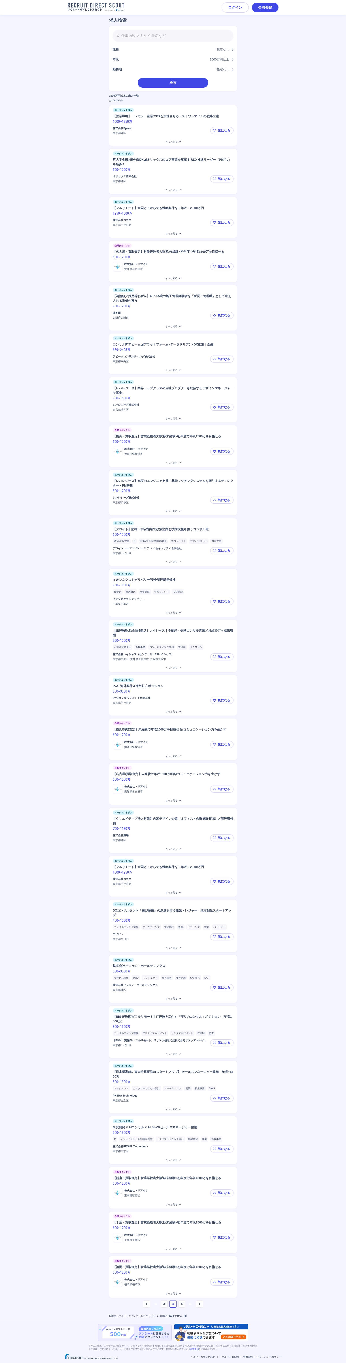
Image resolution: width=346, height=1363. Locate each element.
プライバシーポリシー (269, 1356)
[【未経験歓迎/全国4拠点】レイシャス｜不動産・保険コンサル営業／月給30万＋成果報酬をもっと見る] (173, 668)
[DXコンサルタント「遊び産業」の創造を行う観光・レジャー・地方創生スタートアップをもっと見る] (173, 948)
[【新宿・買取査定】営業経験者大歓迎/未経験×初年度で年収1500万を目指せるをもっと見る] (173, 1204)
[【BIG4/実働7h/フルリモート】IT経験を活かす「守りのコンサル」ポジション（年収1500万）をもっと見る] (173, 1054)
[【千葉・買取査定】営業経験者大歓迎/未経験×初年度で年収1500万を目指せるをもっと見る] (173, 1249)
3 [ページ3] (164, 1304)
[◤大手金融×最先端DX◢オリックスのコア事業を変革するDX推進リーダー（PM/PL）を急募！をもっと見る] (173, 190)
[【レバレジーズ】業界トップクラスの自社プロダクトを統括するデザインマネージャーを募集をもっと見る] (173, 418)
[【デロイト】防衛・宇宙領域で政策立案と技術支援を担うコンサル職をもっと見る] (173, 562)
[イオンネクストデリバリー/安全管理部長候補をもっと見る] (173, 612)
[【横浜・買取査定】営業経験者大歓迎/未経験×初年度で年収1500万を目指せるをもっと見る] (173, 463)
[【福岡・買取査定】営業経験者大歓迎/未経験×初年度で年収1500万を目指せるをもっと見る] (173, 1293)
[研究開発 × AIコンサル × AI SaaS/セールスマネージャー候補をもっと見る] (173, 1160)
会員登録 (265, 7)
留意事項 (194, 1349)
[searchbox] (173, 36)
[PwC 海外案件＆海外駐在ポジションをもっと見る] (173, 711)
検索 (173, 83)
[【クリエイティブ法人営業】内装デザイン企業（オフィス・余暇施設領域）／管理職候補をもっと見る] (173, 849)
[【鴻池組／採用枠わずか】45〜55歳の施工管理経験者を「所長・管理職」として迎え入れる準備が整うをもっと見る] (173, 326)
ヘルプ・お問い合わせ (203, 1356)
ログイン (235, 7)
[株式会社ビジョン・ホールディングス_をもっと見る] (173, 998)
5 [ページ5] (182, 1304)
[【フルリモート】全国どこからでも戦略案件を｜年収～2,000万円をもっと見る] (173, 233)
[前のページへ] (146, 1304)
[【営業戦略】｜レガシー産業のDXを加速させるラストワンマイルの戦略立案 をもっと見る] (173, 142)
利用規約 (248, 1356)
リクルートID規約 (229, 1356)
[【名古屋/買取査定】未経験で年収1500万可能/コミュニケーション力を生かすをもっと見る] (173, 800)
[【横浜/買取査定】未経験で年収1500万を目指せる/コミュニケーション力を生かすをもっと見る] (173, 756)
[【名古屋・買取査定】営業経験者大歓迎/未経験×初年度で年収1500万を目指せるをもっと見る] (173, 278)
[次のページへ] (199, 1304)
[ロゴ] (117, 267)
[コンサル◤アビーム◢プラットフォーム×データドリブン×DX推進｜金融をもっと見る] (173, 370)
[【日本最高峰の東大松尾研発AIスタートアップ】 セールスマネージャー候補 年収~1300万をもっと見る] (173, 1109)
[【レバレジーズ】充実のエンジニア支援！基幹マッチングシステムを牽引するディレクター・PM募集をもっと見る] (173, 511)
